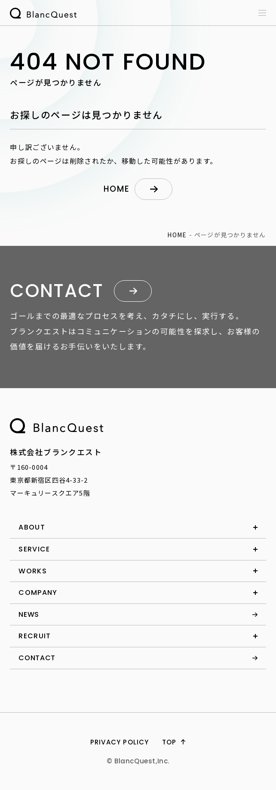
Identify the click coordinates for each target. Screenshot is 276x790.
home (116, 189)
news (28, 614)
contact (36, 658)
